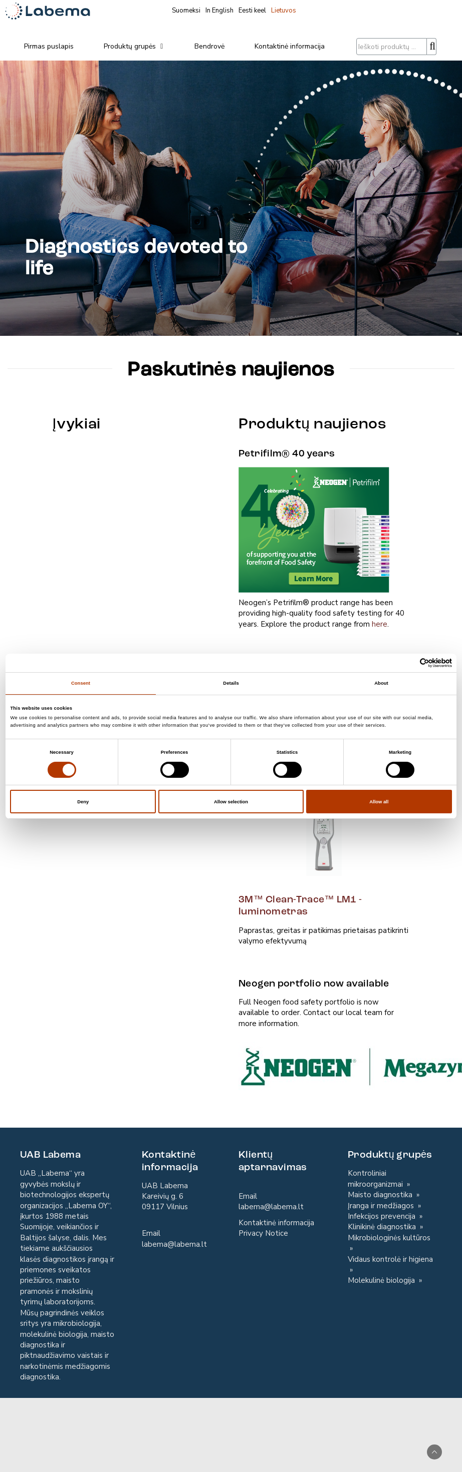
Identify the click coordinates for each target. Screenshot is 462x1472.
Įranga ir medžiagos (382, 1206)
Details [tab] (231, 683)
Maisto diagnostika (381, 1195)
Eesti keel (252, 10)
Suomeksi (186, 10)
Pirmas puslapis (49, 46)
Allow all (378, 801)
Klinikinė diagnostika (383, 1227)
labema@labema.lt (174, 1244)
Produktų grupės (134, 46)
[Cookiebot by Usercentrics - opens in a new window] (408, 663)
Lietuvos (283, 10)
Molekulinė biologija (382, 1280)
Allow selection (231, 801)
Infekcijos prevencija (382, 1216)
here (379, 624)
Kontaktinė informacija (290, 46)
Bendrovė (209, 46)
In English (219, 10)
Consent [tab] (80, 683)
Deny (83, 801)
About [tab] (381, 683)
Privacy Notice (263, 1233)
